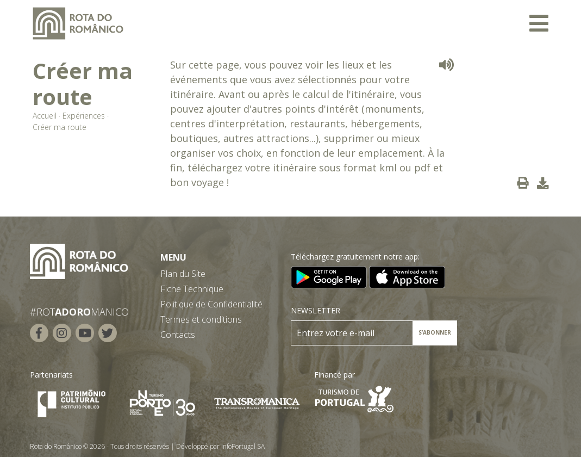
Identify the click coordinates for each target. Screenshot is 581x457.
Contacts (177, 335)
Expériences (84, 115)
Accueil (45, 115)
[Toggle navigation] (538, 23)
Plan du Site (182, 274)
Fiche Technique (191, 289)
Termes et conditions (201, 319)
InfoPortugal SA (243, 446)
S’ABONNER (434, 332)
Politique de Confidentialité (211, 304)
